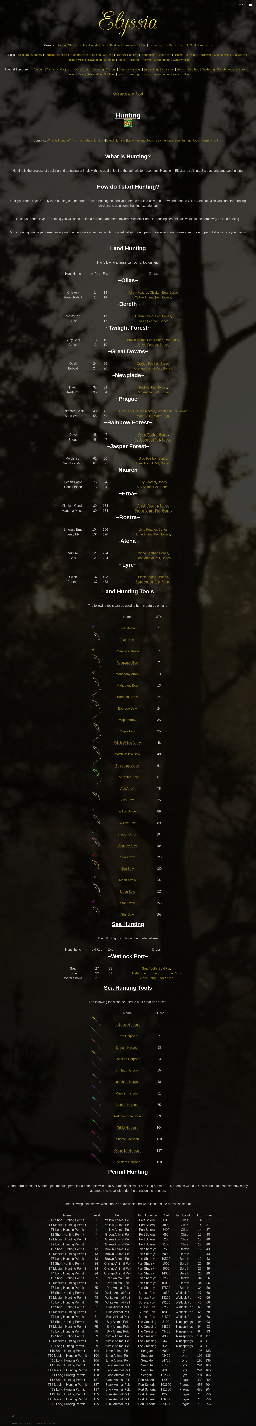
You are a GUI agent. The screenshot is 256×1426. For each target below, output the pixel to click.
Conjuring (63, 55)
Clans (104, 45)
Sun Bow (127, 868)
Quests (93, 45)
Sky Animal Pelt (148, 487)
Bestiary (115, 45)
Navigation (95, 60)
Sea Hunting (164, 140)
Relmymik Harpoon (127, 1116)
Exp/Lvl (183, 45)
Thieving (146, 60)
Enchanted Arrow (127, 765)
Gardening (205, 55)
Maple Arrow (127, 720)
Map (143, 45)
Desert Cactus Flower (172, 411)
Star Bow (127, 914)
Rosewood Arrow (127, 651)
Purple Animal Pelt (147, 510)
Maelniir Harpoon (128, 1093)
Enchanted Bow (127, 777)
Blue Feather (148, 458)
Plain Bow (127, 640)
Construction (79, 55)
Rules (83, 45)
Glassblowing (222, 55)
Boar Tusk (172, 340)
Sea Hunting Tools (187, 140)
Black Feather (147, 577)
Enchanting (148, 55)
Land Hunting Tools (140, 140)
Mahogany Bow (127, 685)
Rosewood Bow (127, 662)
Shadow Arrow (127, 834)
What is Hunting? (59, 140)
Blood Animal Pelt (147, 558)
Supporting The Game (163, 45)
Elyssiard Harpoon (127, 1162)
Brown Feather (147, 344)
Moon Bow (127, 891)
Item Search (130, 45)
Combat (50, 55)
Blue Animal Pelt (147, 463)
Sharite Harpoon (127, 1139)
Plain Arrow (127, 628)
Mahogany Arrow (127, 674)
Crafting (108, 55)
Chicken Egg (159, 292)
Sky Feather (147, 482)
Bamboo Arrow (127, 697)
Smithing (109, 60)
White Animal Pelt (147, 439)
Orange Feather (148, 363)
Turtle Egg (156, 973)
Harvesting (240, 55)
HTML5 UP (49, 1423)
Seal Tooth (149, 968)
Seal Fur (164, 968)
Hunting (70, 60)
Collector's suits (123, 93)
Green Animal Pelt (147, 316)
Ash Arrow (127, 788)
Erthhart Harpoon (127, 1070)
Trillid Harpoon (127, 1127)
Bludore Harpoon (127, 1105)
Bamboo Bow (127, 708)
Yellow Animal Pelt (148, 297)
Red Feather (147, 387)
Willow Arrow (127, 811)
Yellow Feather (138, 292)
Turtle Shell (139, 973)
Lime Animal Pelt (147, 534)
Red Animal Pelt (148, 392)
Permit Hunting (211, 140)
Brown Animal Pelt (139, 340)
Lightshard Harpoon (127, 1082)
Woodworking (181, 60)
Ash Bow (127, 800)
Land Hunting (116, 140)
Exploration (164, 55)
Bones (173, 292)
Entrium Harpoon (127, 1047)
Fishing (178, 55)
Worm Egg (161, 416)
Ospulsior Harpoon (127, 1150)
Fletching (190, 55)
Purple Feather (147, 505)
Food (139, 93)
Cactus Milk (127, 411)
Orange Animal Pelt (147, 368)
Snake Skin (165, 978)
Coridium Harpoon (127, 1059)
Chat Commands (201, 45)
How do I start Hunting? (88, 140)
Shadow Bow (127, 846)
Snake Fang (147, 978)
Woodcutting (162, 60)
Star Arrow (127, 903)
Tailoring (133, 60)
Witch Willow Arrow (127, 742)
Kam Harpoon (127, 1036)
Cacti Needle (146, 411)
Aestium (23, 55)
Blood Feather (148, 553)
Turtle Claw (173, 973)
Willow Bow (127, 823)
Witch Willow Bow (127, 754)
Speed (122, 60)
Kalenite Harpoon (127, 1024)
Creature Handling (127, 55)
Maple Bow (127, 731)
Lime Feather (148, 529)
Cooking (95, 55)
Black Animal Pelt (148, 581)
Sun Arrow (127, 857)
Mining (82, 60)
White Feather (148, 434)
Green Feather (148, 321)
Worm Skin (144, 416)
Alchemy (36, 55)
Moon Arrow (127, 880)
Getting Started (68, 45)
